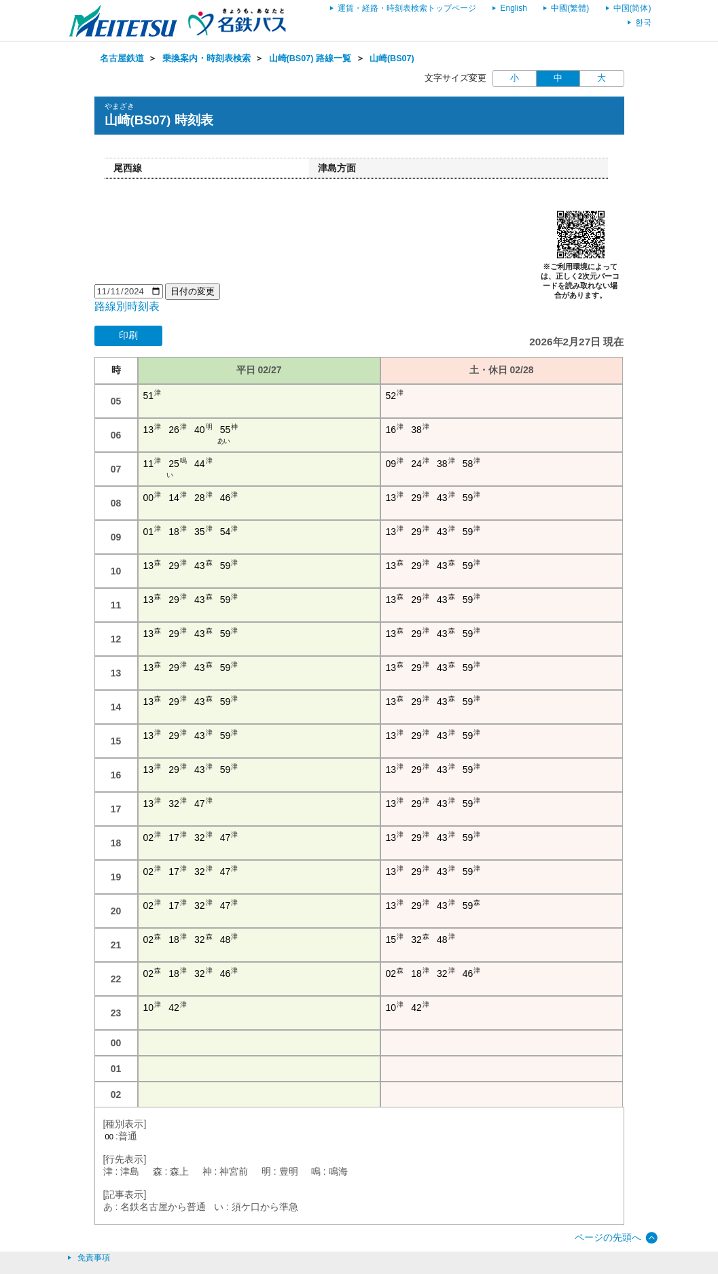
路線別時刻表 (127, 306)
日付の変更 (192, 291)
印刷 (128, 335)
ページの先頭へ (608, 1237)
